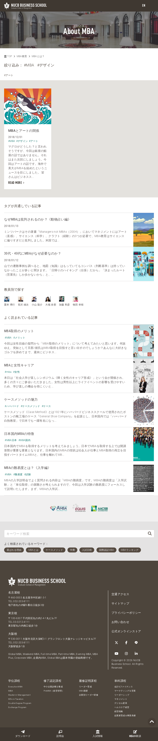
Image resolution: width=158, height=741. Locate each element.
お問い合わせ (120, 622)
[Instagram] (126, 653)
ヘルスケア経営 (121, 707)
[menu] (151, 5)
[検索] (149, 533)
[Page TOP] (152, 722)
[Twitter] (116, 643)
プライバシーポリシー (126, 612)
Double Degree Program (19, 703)
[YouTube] (116, 653)
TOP (8, 56)
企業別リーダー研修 (88, 695)
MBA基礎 (83, 691)
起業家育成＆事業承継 (125, 715)
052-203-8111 (21, 601)
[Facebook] (126, 643)
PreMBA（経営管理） (54, 691)
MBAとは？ (38, 56)
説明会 (60, 733)
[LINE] (136, 643)
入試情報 (98, 733)
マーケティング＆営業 (125, 691)
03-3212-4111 (21, 622)
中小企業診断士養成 (53, 687)
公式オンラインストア (126, 631)
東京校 (12, 613)
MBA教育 (22, 56)
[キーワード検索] (74, 533)
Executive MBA (15, 687)
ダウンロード (22, 733)
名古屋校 (14, 592)
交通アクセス (120, 594)
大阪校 (12, 633)
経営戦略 (118, 711)
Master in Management (19, 695)
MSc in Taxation (15, 699)
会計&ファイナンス (123, 687)
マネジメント (120, 699)
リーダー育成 (85, 687)
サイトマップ (120, 603)
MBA (10, 691)
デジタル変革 (120, 703)
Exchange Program (17, 707)
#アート (8, 75)
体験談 (135, 734)
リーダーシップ (121, 695)
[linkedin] (136, 653)
